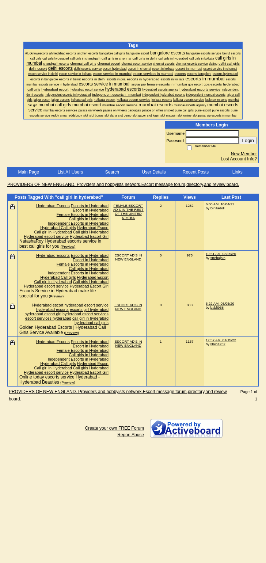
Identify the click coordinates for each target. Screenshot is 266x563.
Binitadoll (217, 208)
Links (237, 172)
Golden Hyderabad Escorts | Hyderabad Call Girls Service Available (62, 330)
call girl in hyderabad (90, 318)
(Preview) (68, 246)
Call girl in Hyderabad (53, 232)
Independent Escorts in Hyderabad (78, 223)
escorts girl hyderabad (89, 309)
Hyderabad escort (47, 305)
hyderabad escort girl (42, 314)
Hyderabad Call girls (58, 227)
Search (112, 172)
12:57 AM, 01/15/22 (221, 340)
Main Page (28, 172)
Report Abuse (130, 434)
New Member (244, 153)
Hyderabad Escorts (53, 205)
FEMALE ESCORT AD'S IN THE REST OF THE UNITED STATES (128, 211)
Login (248, 140)
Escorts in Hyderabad (90, 205)
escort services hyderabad (48, 318)
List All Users (70, 172)
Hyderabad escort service (46, 236)
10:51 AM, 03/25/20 (221, 254)
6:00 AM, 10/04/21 (220, 204)
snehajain (217, 258)
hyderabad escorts (52, 309)
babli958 (217, 307)
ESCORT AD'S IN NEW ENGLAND (128, 257)
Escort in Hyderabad (91, 210)
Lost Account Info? (239, 158)
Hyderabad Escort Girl (89, 236)
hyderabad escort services (85, 314)
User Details (154, 172)
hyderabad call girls (92, 322)
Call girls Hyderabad (91, 232)
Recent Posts (196, 172)
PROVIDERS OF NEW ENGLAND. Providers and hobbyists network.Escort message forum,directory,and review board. (123, 184)
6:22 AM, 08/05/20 (220, 303)
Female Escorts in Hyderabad (83, 214)
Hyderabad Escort (93, 227)
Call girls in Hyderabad (89, 219)
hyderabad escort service (86, 305)
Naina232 (217, 344)
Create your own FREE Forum (114, 428)
